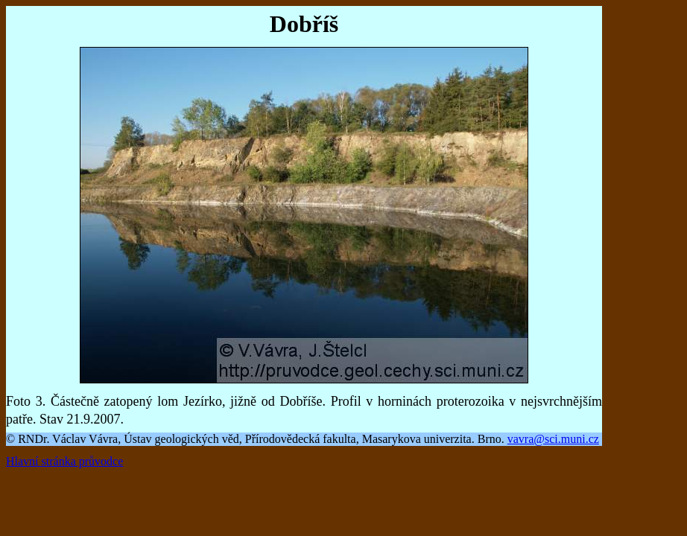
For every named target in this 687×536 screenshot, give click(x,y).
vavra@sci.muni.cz (553, 439)
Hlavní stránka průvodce (64, 461)
